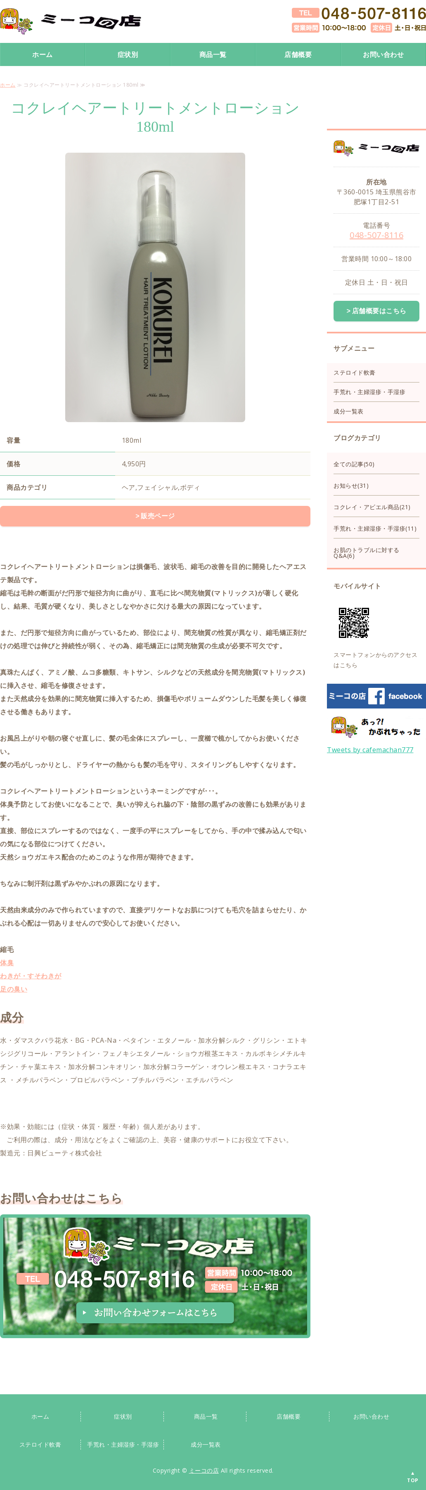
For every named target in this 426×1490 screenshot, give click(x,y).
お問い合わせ (383, 54)
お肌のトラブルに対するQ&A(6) (367, 552)
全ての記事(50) (354, 463)
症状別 (128, 54)
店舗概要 (298, 54)
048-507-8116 (376, 235)
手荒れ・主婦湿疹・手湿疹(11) (375, 527)
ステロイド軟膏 (355, 371)
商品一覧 (213, 54)
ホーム (42, 54)
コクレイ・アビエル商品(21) (372, 506)
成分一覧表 (349, 410)
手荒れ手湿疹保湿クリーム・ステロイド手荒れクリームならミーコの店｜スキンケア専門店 (70, 21)
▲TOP (413, 1476)
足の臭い (13, 988)
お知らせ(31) (351, 485)
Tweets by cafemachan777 (370, 748)
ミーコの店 (204, 1469)
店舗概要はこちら (379, 310)
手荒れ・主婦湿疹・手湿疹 (369, 391)
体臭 (7, 961)
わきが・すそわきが (31, 975)
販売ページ (158, 515)
